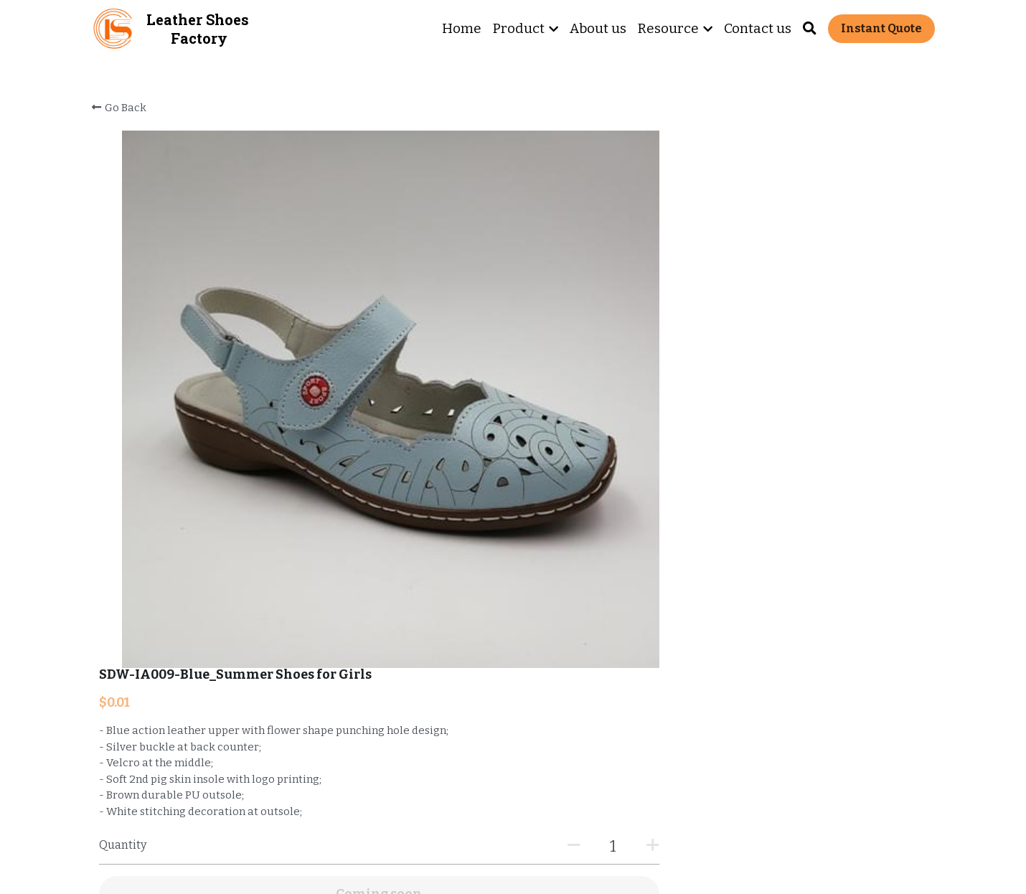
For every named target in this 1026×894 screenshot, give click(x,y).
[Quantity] (778, 308)
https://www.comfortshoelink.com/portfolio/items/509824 (294, 560)
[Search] (809, 29)
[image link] (113, 28)
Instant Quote (881, 28)
